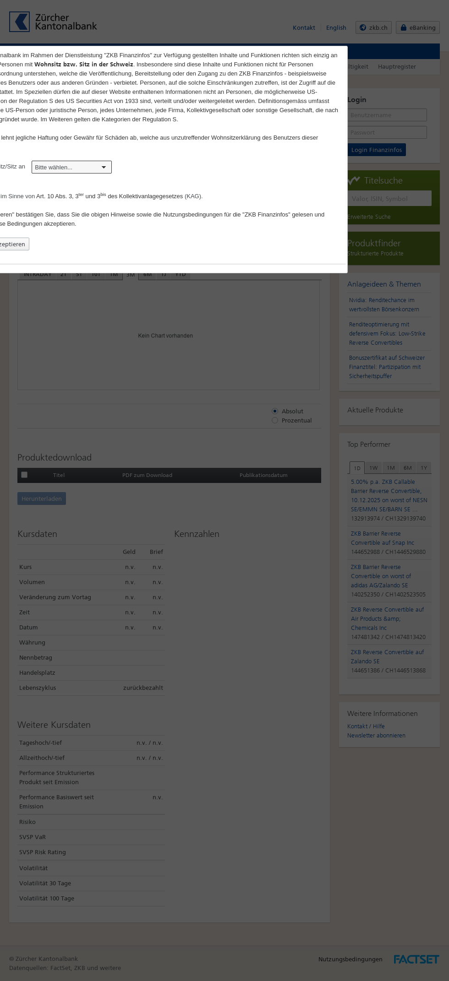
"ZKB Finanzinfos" (266, 214)
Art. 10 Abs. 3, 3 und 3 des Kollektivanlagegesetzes (109, 196)
